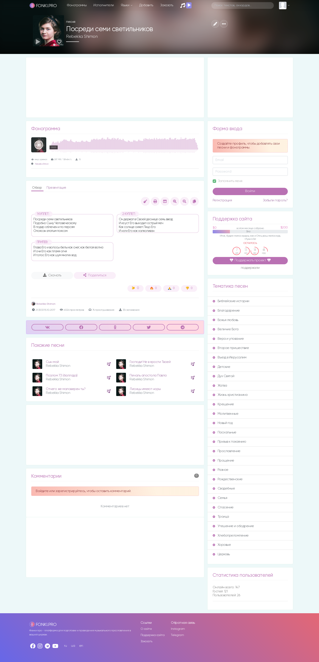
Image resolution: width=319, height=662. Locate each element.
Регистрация (222, 200)
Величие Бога (225, 329)
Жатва (220, 385)
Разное (220, 469)
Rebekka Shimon (82, 36)
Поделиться (94, 275)
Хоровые (222, 544)
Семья (220, 498)
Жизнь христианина (230, 394)
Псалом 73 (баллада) (61, 375)
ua (73, 645)
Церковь (221, 554)
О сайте (146, 628)
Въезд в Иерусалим (229, 357)
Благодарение (226, 310)
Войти (250, 191)
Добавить (146, 5)
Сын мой (52, 362)
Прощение (223, 460)
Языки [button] (125, 5)
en (81, 645)
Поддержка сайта (153, 635)
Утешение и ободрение (233, 526)
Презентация (56, 187)
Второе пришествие (231, 348)
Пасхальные (224, 432)
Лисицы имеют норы (145, 389)
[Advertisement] (115, 87)
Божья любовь (225, 320)
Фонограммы (77, 5)
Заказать (166, 5)
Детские (221, 366)
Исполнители (103, 5)
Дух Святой (223, 376)
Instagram (178, 628)
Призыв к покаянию (229, 441)
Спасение (223, 507)
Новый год (223, 423)
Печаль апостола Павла (148, 375)
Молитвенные (225, 413)
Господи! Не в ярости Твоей (150, 362)
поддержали (250, 268)
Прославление (226, 451)
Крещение (223, 404)
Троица (221, 516)
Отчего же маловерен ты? (66, 389)
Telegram (177, 635)
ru (65, 645)
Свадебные (224, 488)
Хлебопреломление (231, 535)
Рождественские (228, 479)
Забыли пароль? (275, 200)
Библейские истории (231, 301)
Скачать (52, 275)
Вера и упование (228, 338)
